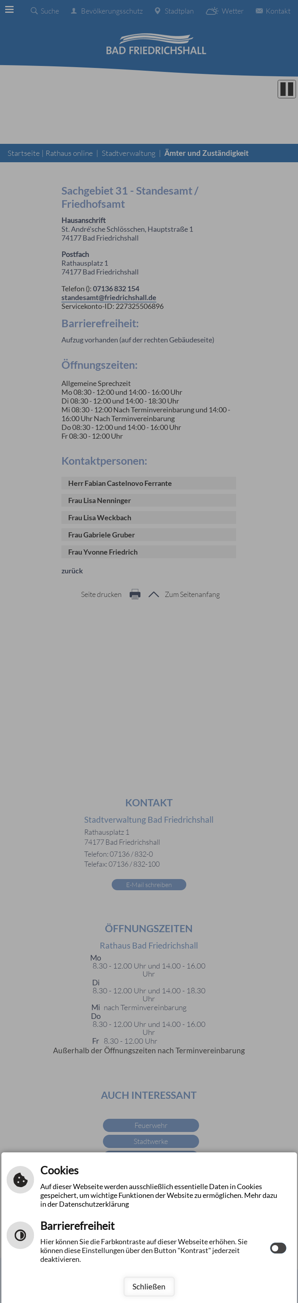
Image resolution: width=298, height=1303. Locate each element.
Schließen (149, 1286)
